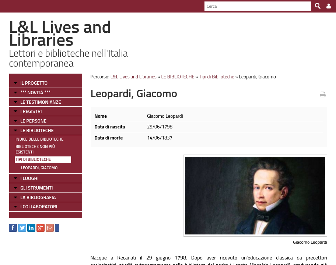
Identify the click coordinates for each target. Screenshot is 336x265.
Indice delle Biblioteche (39, 139)
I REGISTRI (31, 111)
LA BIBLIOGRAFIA (38, 197)
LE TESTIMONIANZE (40, 102)
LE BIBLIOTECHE (37, 130)
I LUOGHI (29, 178)
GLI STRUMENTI (36, 187)
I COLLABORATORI (38, 206)
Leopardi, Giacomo (39, 168)
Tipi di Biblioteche (33, 159)
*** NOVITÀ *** (35, 92)
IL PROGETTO (34, 82)
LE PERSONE (33, 120)
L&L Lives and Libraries (134, 76)
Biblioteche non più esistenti (35, 149)
